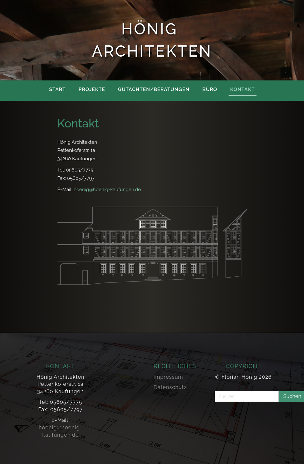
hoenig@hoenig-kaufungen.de (107, 189)
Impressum (168, 377)
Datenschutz (170, 387)
